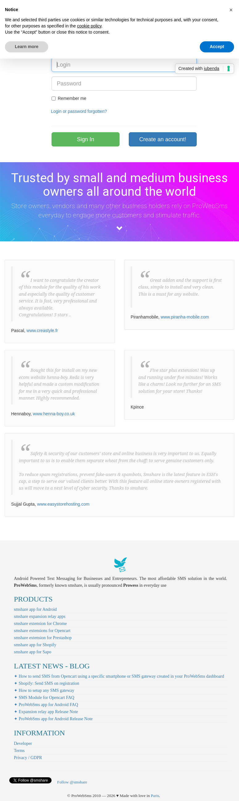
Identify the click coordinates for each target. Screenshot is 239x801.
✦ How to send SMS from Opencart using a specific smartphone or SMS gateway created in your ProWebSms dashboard (119, 676)
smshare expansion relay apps (39, 616)
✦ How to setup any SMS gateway (44, 690)
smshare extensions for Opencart (42, 630)
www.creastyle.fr (42, 330)
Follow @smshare (72, 782)
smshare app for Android (35, 609)
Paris (155, 795)
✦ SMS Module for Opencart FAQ (44, 697)
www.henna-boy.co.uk (54, 413)
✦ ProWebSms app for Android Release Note (53, 719)
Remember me (69, 98)
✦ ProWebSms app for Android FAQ (46, 704)
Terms (19, 750)
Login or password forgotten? (79, 111)
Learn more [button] (26, 46)
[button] (231, 10)
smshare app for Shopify (35, 645)
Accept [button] (217, 46)
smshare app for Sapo (32, 652)
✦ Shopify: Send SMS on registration (46, 683)
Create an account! (162, 139)
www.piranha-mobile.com (185, 316)
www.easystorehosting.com (63, 504)
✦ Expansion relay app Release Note (46, 711)
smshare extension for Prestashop (43, 637)
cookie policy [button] (89, 25)
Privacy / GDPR (28, 757)
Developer (23, 743)
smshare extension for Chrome (40, 623)
